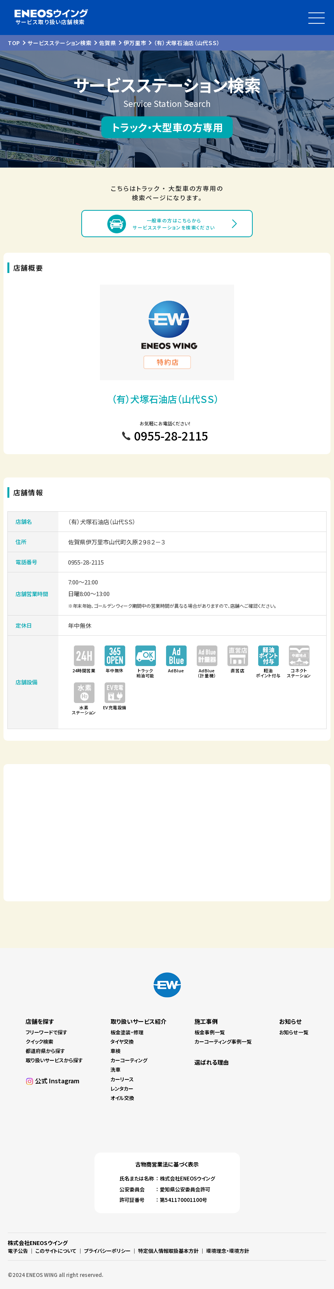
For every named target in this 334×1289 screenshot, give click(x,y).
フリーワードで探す (46, 1032)
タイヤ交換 (122, 1041)
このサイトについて (56, 1250)
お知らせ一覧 (293, 1032)
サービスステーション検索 (59, 43)
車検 (115, 1051)
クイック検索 (39, 1041)
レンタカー (121, 1088)
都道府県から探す (45, 1051)
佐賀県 (107, 43)
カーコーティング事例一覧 (223, 1041)
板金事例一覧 (209, 1032)
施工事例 (206, 1021)
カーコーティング (128, 1060)
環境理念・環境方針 (227, 1250)
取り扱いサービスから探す (54, 1060)
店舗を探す (40, 1021)
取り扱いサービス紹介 (138, 1021)
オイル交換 (122, 1098)
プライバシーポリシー (107, 1250)
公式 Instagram (57, 1080)
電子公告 (18, 1250)
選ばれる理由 (211, 1062)
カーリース (122, 1079)
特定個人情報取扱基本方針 (168, 1250)
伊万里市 (135, 43)
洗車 (115, 1069)
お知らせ (290, 1021)
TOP (14, 43)
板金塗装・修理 (126, 1032)
